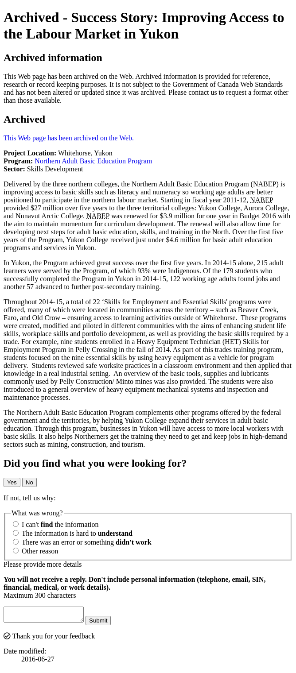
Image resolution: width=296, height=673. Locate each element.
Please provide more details (43, 564)
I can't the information (56, 524)
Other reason (35, 551)
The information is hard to (72, 533)
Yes (12, 482)
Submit (107, 623)
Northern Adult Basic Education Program (93, 161)
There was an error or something (82, 542)
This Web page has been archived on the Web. (69, 138)
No (29, 482)
